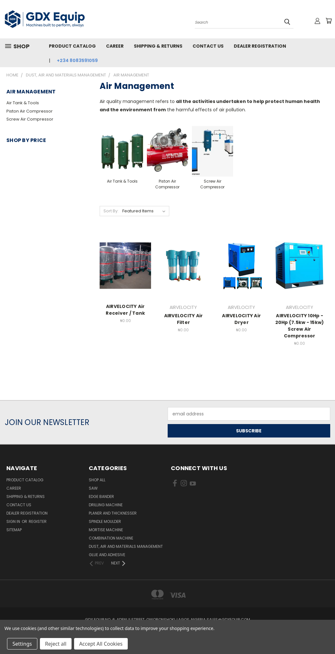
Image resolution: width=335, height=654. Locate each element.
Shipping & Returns (158, 46)
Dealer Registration (260, 46)
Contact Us (208, 46)
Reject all (55, 643)
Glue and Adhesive (107, 554)
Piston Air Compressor (29, 111)
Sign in (13, 521)
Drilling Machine (106, 505)
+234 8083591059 (77, 60)
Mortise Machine (106, 529)
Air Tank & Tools (22, 103)
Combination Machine (111, 538)
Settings (22, 643)
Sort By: (110, 211)
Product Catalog (72, 46)
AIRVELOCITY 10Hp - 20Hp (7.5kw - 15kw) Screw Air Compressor (299, 325)
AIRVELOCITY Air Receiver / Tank (125, 309)
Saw (93, 488)
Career (115, 46)
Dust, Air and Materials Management (126, 546)
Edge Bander (101, 496)
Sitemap (14, 529)
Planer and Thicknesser (113, 513)
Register (38, 521)
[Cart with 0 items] (328, 21)
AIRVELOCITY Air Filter (183, 319)
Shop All (97, 480)
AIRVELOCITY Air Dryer (241, 319)
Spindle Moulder (105, 521)
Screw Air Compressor (29, 119)
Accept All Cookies (101, 643)
